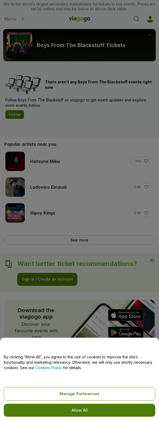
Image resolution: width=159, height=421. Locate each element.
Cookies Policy (48, 367)
